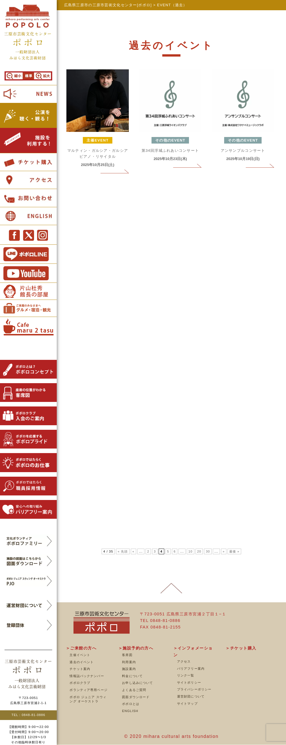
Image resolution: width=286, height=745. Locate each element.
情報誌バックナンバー (87, 676)
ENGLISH (130, 711)
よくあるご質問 (134, 690)
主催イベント (80, 655)
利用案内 (129, 662)
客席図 (127, 655)
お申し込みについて (137, 682)
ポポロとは (130, 703)
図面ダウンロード (136, 697)
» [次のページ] (224, 551)
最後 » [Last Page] (234, 551)
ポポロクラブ (80, 682)
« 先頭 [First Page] (123, 551)
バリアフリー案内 (191, 668)
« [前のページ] (133, 551)
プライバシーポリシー (194, 689)
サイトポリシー (189, 682)
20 (199, 551)
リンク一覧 (185, 675)
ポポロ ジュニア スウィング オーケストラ (88, 699)
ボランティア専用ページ (88, 690)
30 (208, 551)
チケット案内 (80, 669)
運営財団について (191, 696)
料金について (132, 676)
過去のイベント (82, 662)
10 (190, 551)
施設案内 (129, 669)
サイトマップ (187, 703)
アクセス (184, 661)
